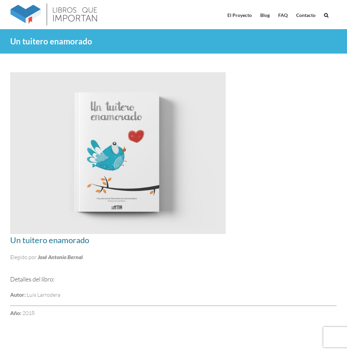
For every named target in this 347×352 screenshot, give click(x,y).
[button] (326, 14)
